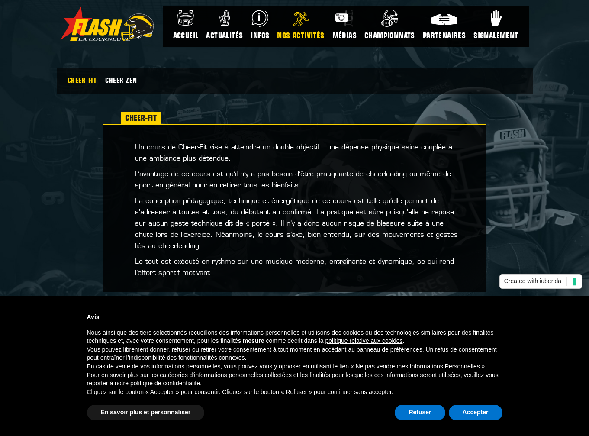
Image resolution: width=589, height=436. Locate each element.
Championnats (389, 36)
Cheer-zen (121, 81)
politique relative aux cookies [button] (363, 340)
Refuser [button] (420, 412)
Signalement (495, 36)
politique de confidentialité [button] (165, 383)
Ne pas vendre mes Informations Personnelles (418, 366)
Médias (344, 36)
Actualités (224, 36)
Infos (260, 36)
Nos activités (300, 36)
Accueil (186, 36)
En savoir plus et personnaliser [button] (146, 412)
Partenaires (444, 36)
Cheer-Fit (82, 81)
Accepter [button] (476, 412)
